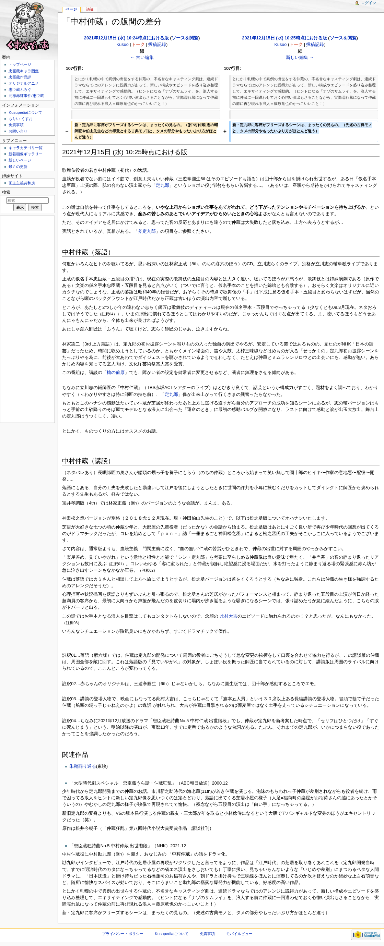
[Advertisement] (26, 319)
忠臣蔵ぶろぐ (20, 89)
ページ (71, 9)
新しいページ (20, 160)
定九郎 (162, 185)
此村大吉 (228, 616)
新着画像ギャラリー (26, 154)
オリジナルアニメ (24, 83)
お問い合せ (18, 131)
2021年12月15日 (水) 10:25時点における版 (284, 38)
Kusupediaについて (25, 112)
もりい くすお (20, 119)
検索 (6, 192)
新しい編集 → (300, 57)
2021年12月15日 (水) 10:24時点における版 (126, 38)
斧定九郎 (147, 231)
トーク (138, 44)
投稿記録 (157, 44)
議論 (90, 9)
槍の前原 (116, 372)
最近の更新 (18, 167)
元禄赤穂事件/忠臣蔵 (26, 96)
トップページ (20, 64)
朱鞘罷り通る (82, 766)
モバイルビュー (239, 934)
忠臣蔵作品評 (20, 77)
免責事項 (16, 125)
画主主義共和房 (22, 183)
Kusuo (122, 44)
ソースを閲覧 (185, 38)
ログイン (368, 3)
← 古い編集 (141, 57)
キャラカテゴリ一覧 (26, 148)
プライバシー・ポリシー (122, 934)
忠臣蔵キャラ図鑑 (24, 71)
